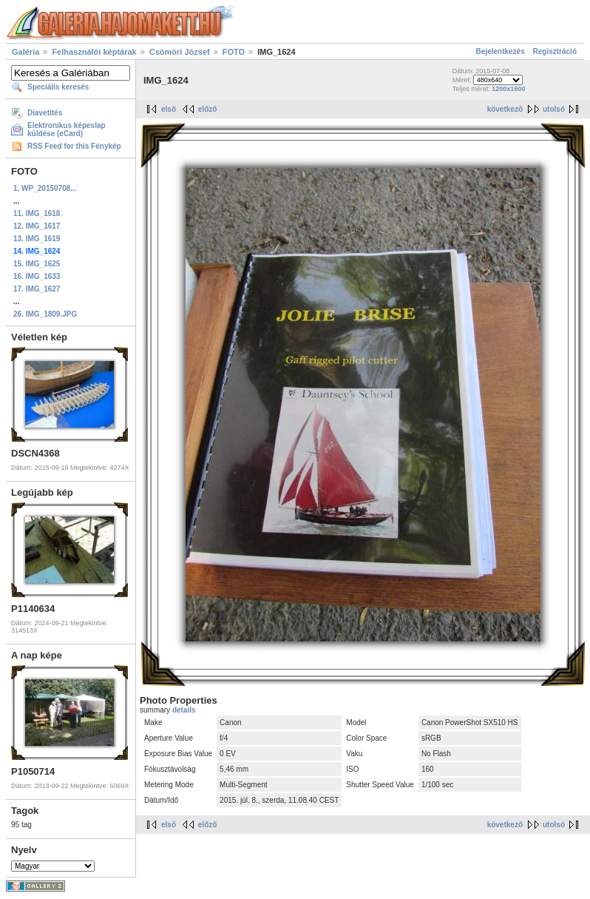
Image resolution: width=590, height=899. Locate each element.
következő (505, 109)
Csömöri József (179, 51)
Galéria (25, 51)
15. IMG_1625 (36, 264)
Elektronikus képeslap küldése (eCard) (66, 129)
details (184, 710)
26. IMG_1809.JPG (45, 314)
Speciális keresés (58, 87)
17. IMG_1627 (36, 289)
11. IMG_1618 (36, 213)
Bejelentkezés (500, 51)
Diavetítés (44, 113)
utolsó (554, 109)
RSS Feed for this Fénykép (74, 146)
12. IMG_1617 (36, 226)
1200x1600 (508, 88)
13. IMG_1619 (36, 239)
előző (207, 109)
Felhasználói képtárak (94, 51)
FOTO (234, 51)
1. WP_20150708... (45, 188)
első (168, 109)
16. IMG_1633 (36, 276)
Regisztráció (555, 51)
